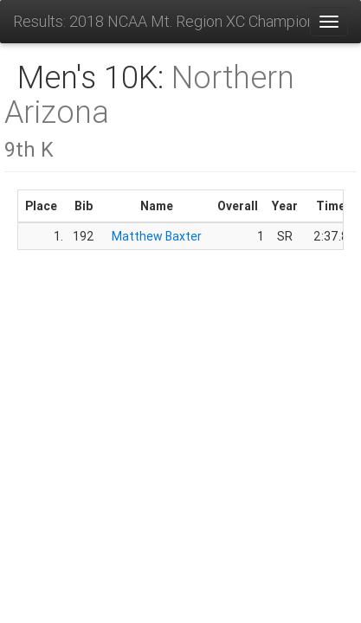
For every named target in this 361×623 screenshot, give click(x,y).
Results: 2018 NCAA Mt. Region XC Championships (161, 21)
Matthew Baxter (157, 236)
